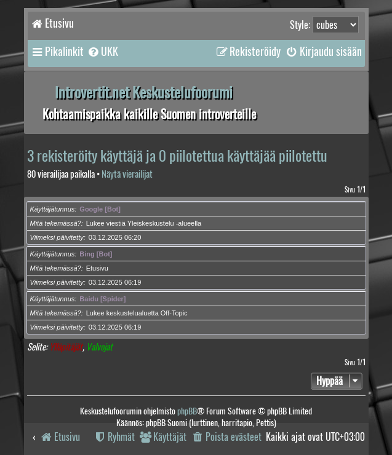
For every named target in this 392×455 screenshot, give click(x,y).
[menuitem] (102, 52)
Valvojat (99, 347)
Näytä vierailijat (127, 174)
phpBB (187, 411)
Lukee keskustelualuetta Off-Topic (137, 313)
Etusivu (97, 268)
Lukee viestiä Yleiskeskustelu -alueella (144, 223)
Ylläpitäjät (65, 347)
